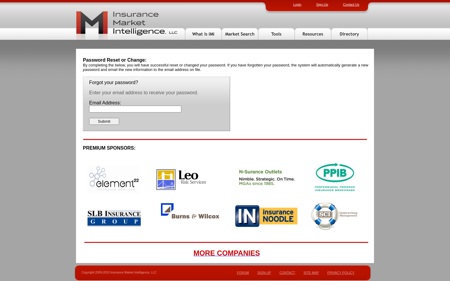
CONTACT (287, 272)
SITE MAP (311, 272)
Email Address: (105, 102)
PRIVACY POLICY (341, 272)
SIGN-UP (264, 272)
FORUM (243, 272)
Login (297, 4)
